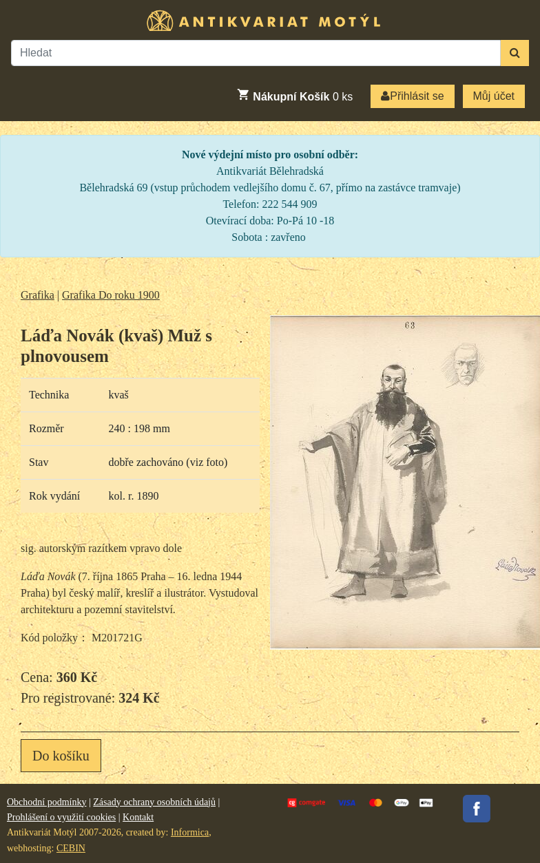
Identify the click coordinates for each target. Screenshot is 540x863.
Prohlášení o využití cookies (61, 817)
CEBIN (70, 848)
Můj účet (494, 96)
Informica (190, 832)
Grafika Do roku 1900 (111, 295)
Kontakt (138, 817)
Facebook (476, 808)
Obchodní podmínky (47, 802)
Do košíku (61, 755)
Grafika (37, 295)
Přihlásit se (412, 96)
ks (294, 95)
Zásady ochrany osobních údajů (154, 802)
